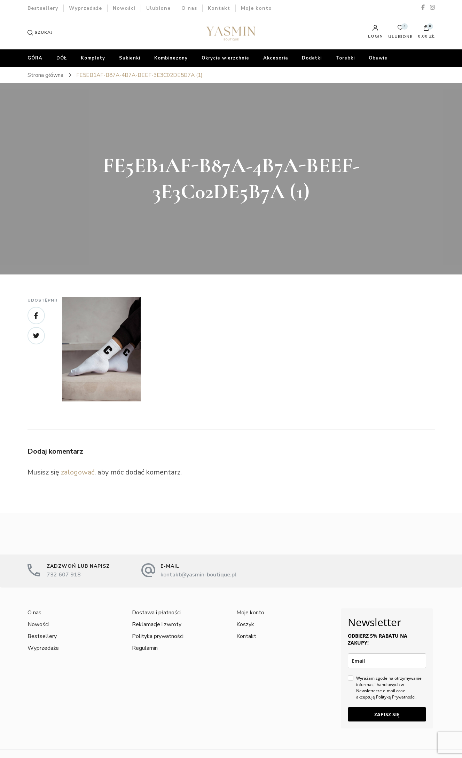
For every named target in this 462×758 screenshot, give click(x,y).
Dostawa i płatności (156, 612)
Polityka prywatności (157, 636)
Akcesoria (275, 58)
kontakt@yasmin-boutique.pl (198, 575)
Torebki (345, 58)
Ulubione (158, 8)
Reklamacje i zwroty (156, 624)
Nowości (124, 8)
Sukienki (129, 58)
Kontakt (219, 8)
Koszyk (245, 624)
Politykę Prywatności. (396, 697)
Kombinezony (171, 58)
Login (375, 31)
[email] (387, 660)
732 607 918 (64, 575)
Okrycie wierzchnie (225, 58)
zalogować (77, 472)
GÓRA (35, 58)
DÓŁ (61, 58)
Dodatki (312, 58)
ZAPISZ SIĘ (387, 714)
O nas (189, 8)
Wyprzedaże (85, 8)
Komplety (93, 58)
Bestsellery (43, 8)
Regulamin (145, 648)
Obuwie (378, 58)
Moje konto (256, 8)
